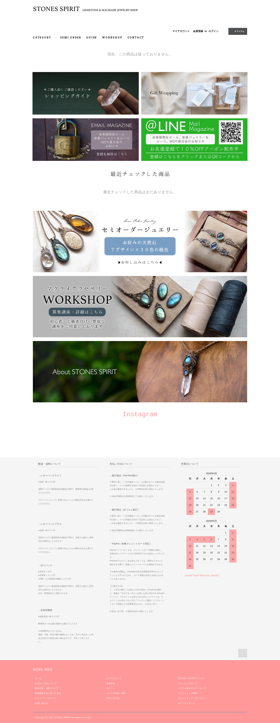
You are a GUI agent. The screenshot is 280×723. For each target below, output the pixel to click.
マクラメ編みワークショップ (192, 688)
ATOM (116, 698)
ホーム (38, 678)
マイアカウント (181, 31)
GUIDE (91, 37)
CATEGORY (44, 37)
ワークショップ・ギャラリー (192, 698)
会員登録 (198, 31)
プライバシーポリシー (46, 698)
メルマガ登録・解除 (116, 693)
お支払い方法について (46, 683)
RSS (108, 698)
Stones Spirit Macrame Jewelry (202, 575)
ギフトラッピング (186, 703)
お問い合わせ (41, 703)
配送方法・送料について (47, 688)
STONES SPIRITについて (191, 678)
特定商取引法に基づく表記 (48, 693)
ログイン (213, 31)
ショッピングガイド (187, 683)
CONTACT (136, 37)
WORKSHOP (112, 37)
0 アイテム (237, 31)
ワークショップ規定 (187, 693)
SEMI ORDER (70, 37)
